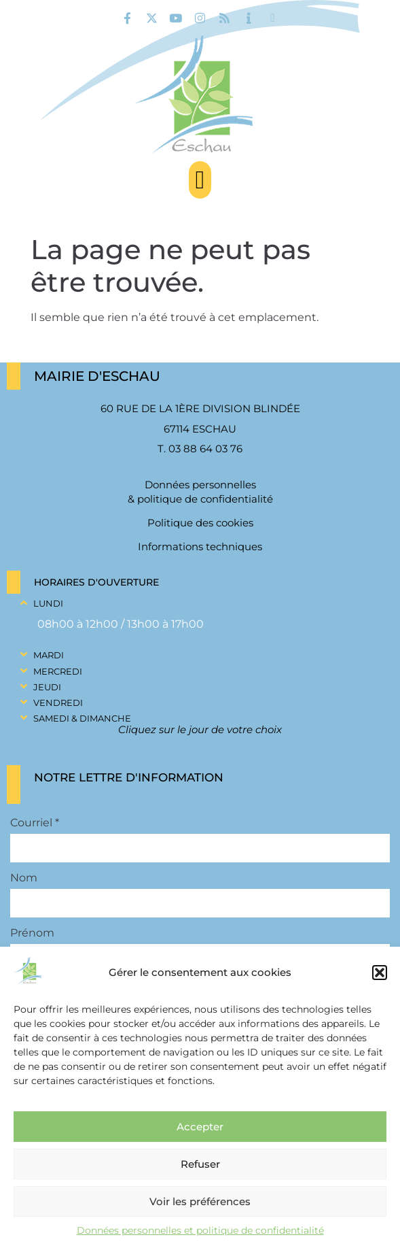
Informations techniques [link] (200, 546)
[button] (379, 972)
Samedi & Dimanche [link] (82, 718)
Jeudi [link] (47, 686)
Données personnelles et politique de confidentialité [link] (200, 1230)
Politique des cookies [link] (200, 522)
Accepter (200, 1126)
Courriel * (34, 822)
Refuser (200, 1164)
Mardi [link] (48, 655)
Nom (23, 878)
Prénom (32, 933)
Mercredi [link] (57, 671)
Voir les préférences (200, 1201)
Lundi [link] (48, 603)
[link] (127, 18)
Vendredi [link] (58, 702)
